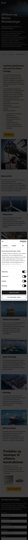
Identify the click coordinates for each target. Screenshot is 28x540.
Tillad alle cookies (14, 292)
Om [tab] (23, 245)
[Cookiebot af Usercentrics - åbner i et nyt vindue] (20, 242)
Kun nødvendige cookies (14, 297)
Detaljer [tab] (14, 245)
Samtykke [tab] (5, 245)
